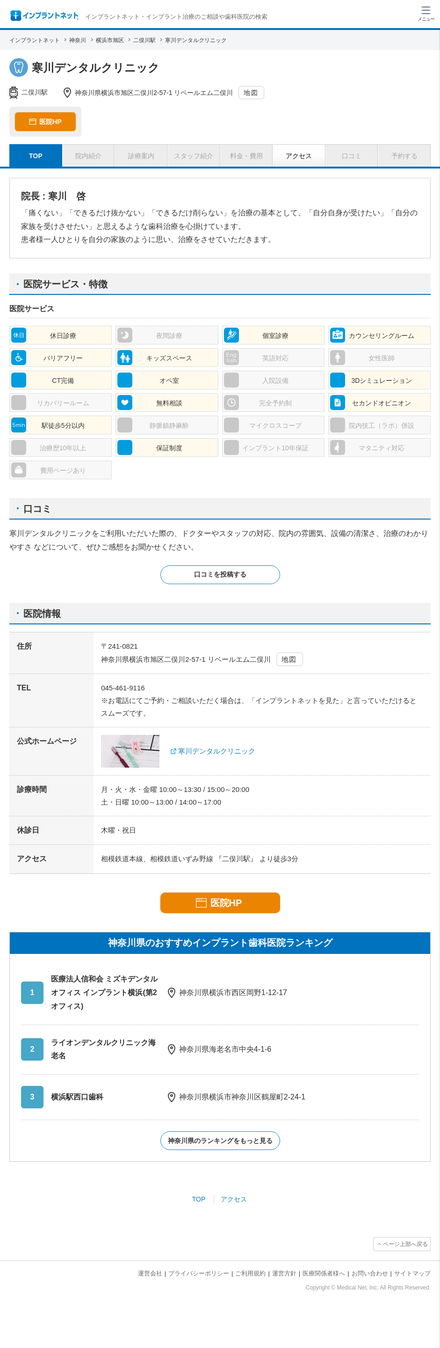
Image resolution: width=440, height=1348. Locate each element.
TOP (199, 1199)
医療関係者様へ (324, 1273)
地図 (251, 92)
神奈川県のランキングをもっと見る (220, 1140)
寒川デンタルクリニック (216, 751)
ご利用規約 (250, 1273)
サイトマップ (412, 1273)
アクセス (234, 1199)
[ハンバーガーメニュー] (426, 13)
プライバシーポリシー (198, 1273)
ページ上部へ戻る (405, 1244)
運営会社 (150, 1273)
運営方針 (284, 1273)
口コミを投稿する (220, 574)
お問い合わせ (370, 1273)
